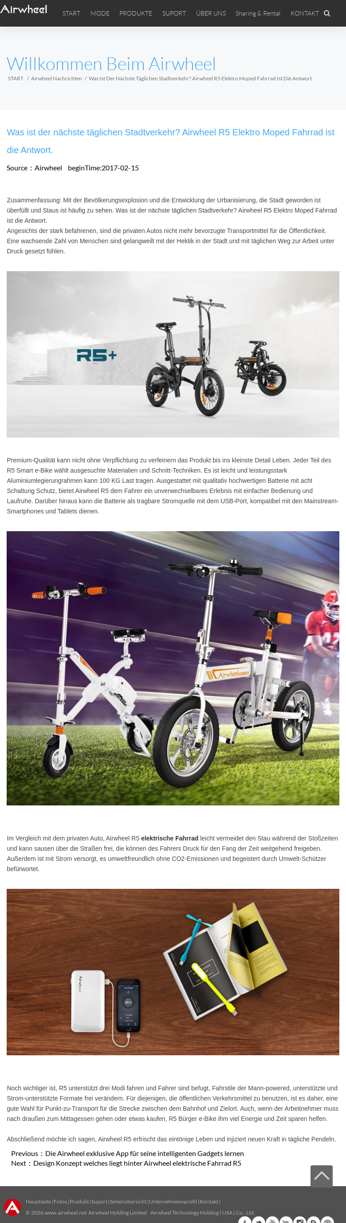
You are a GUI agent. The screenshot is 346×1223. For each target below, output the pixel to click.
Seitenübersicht (128, 1201)
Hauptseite (38, 1201)
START (71, 13)
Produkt (79, 1201)
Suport (99, 1201)
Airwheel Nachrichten (56, 78)
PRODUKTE (135, 13)
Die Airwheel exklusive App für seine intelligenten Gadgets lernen (144, 1153)
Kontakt (209, 1201)
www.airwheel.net (65, 1212)
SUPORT (174, 13)
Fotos (60, 1201)
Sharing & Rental (258, 13)
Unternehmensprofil (173, 1201)
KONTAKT (305, 13)
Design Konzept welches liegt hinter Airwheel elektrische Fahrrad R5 (137, 1163)
